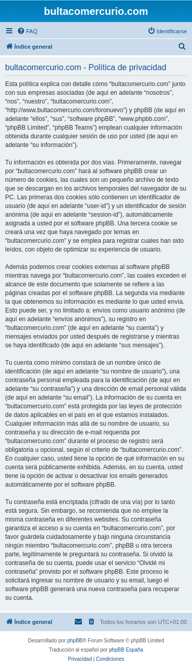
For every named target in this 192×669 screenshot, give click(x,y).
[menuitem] (27, 31)
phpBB (74, 640)
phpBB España (126, 650)
